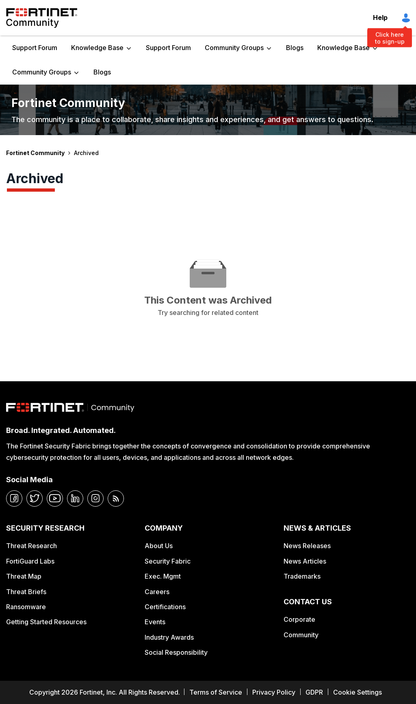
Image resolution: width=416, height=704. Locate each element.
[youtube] (55, 498)
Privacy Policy (273, 692)
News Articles (305, 561)
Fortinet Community (41, 18)
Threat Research (31, 546)
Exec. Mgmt (163, 576)
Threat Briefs (26, 592)
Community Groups (234, 48)
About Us (159, 546)
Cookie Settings (357, 692)
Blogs (294, 48)
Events (155, 622)
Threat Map (23, 576)
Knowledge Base (97, 48)
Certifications (165, 607)
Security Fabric (168, 561)
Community (301, 635)
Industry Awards (169, 637)
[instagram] (95, 498)
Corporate (299, 619)
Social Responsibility (176, 652)
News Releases (307, 546)
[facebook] (14, 498)
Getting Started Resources (46, 622)
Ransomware (26, 607)
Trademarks (302, 576)
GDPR (314, 692)
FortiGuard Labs (30, 561)
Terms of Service (215, 692)
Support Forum (34, 48)
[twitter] (34, 498)
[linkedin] (75, 498)
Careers (157, 592)
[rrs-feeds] (116, 498)
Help (380, 17)
